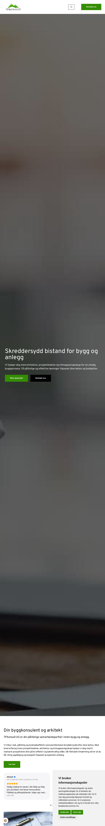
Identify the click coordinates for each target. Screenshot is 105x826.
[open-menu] (71, 7)
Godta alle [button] (64, 812)
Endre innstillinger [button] (68, 817)
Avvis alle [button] (77, 812)
